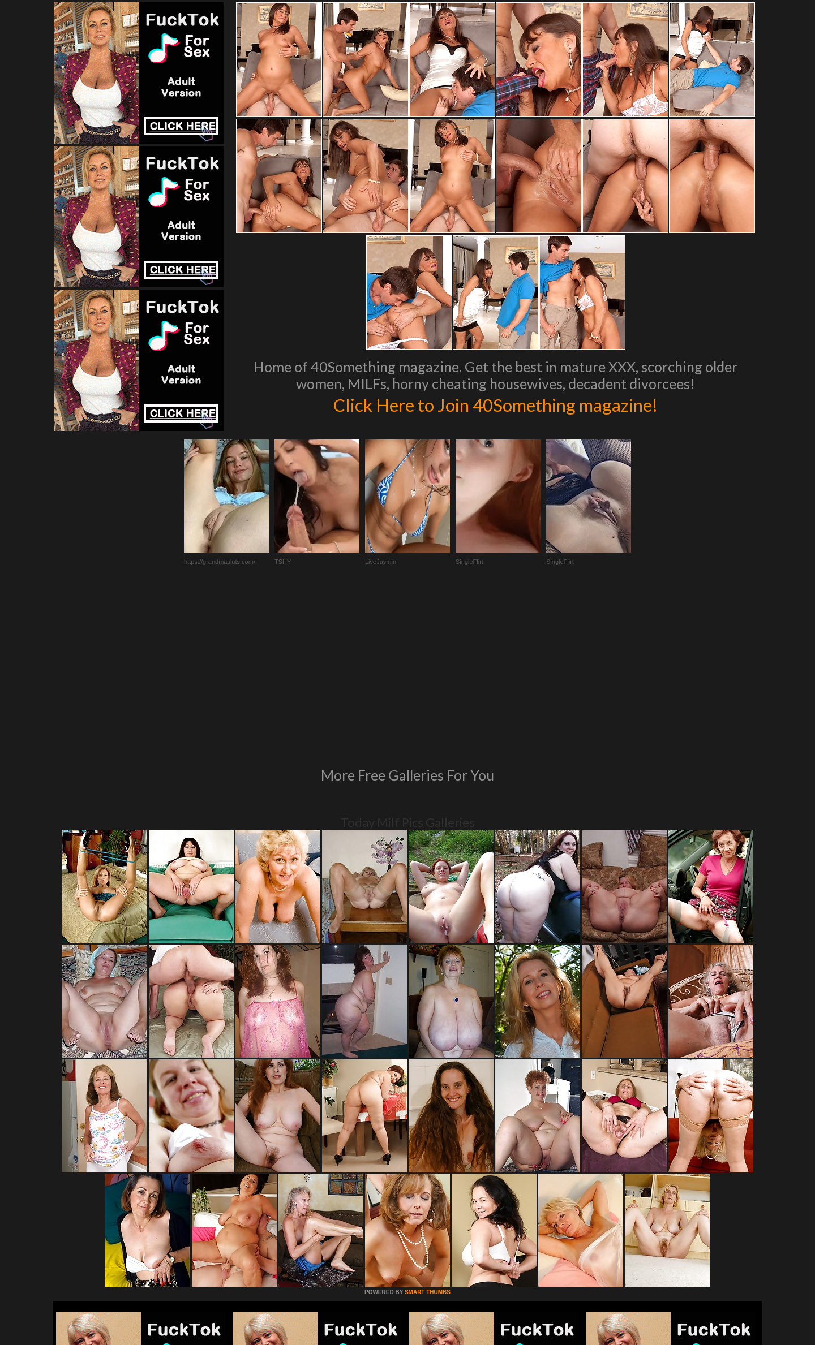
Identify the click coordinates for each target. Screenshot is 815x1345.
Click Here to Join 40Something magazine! (495, 404)
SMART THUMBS (428, 1138)
